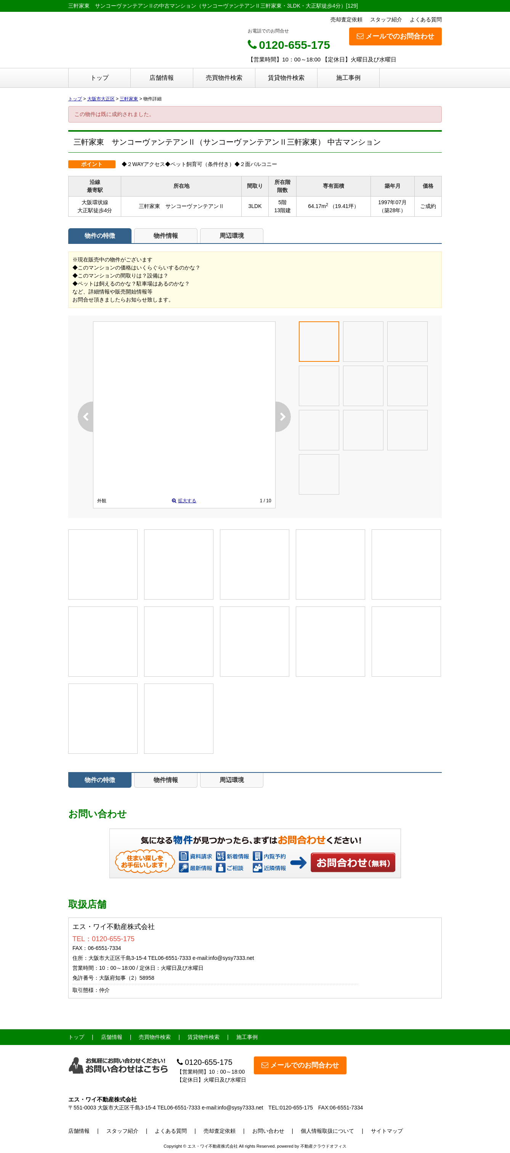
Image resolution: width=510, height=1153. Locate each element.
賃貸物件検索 (286, 77)
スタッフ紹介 (386, 19)
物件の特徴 (100, 235)
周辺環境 (232, 235)
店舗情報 (161, 77)
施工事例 (348, 77)
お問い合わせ (353, 862)
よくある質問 (426, 19)
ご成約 (428, 206)
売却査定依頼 (346, 19)
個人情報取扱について (327, 1131)
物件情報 (166, 235)
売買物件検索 (224, 77)
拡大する (184, 500)
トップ (99, 77)
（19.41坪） (344, 206)
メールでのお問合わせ (395, 36)
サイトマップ (387, 1131)
